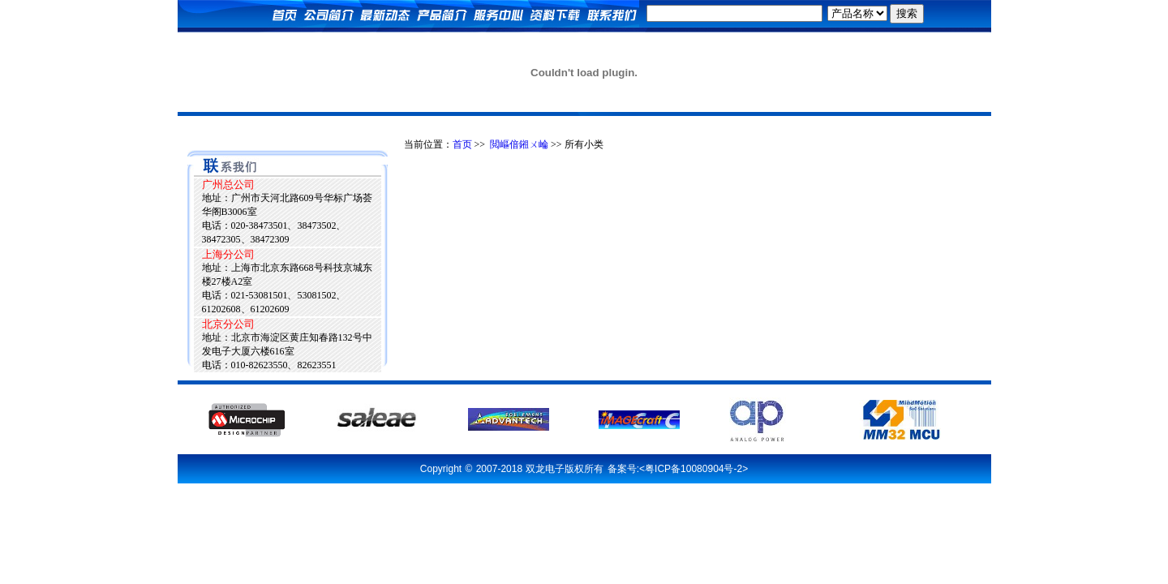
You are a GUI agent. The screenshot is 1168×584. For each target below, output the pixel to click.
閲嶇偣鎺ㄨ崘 (519, 144)
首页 (462, 144)
